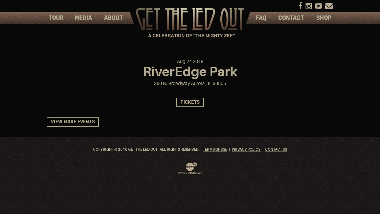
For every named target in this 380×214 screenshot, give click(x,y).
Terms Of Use (215, 150)
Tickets (190, 102)
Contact (291, 18)
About (113, 18)
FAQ (261, 18)
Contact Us (276, 150)
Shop (323, 18)
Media (83, 18)
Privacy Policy (246, 150)
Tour (56, 18)
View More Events (73, 122)
